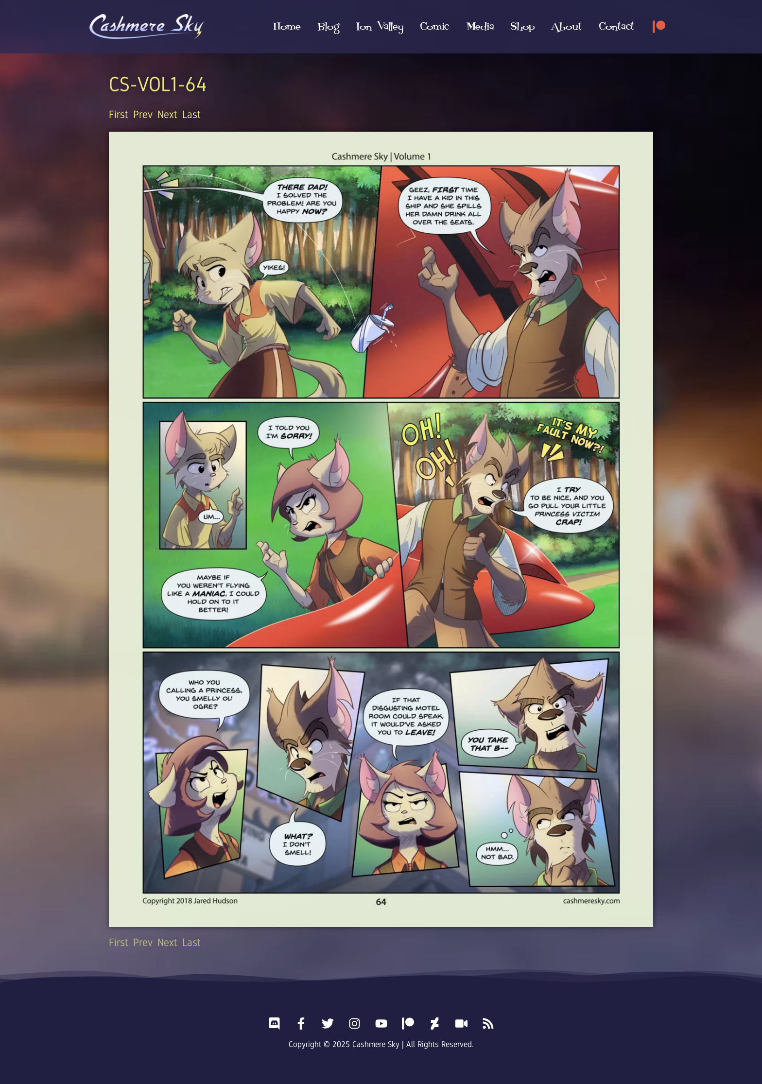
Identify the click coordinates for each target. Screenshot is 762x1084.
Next (167, 114)
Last (191, 114)
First (118, 114)
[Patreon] (659, 26)
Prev (143, 114)
